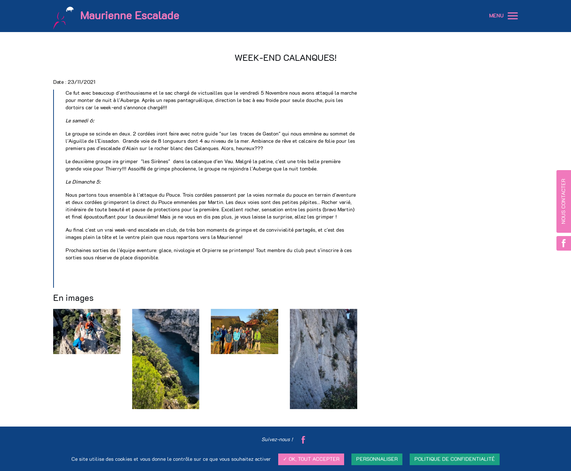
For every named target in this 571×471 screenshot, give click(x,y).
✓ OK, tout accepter (311, 459)
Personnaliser (377, 459)
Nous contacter (563, 201)
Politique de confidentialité (454, 459)
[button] (513, 16)
